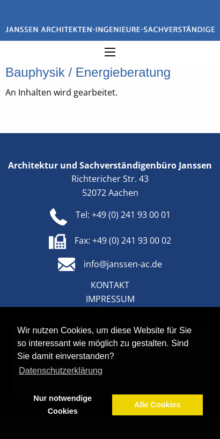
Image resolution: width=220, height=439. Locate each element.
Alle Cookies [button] (157, 404)
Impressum (110, 299)
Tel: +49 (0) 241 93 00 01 (123, 215)
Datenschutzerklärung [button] (60, 370)
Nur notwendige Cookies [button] (62, 404)
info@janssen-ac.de (123, 264)
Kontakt (110, 285)
